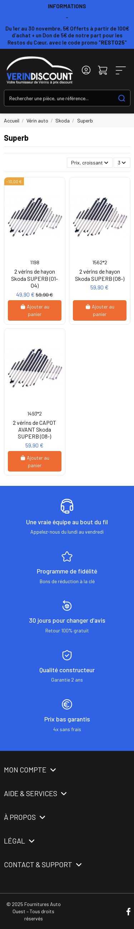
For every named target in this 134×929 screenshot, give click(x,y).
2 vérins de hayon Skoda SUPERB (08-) (99, 275)
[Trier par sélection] (90, 163)
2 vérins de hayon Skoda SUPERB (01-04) (34, 278)
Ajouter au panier (35, 310)
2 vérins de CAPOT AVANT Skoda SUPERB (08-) (34, 429)
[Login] (86, 70)
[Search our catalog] (121, 98)
